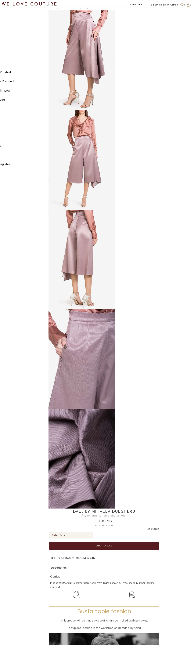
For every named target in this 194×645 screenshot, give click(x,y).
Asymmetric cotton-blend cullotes (102, 7)
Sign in (154, 5)
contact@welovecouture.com (169, 566)
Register (164, 5)
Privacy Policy (165, 606)
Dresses (14, 46)
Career (161, 614)
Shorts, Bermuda (24, 83)
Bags (8, 138)
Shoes (8, 129)
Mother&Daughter (17, 165)
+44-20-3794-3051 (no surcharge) (120, 566)
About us (162, 599)
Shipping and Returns (169, 603)
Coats (12, 37)
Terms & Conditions (167, 610)
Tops (11, 119)
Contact (175, 5)
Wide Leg (18, 101)
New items (11, 18)
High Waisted (21, 73)
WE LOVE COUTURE (30, 4)
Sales (8, 175)
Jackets (14, 55)
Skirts (12, 110)
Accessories (13, 147)
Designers (11, 156)
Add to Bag (150, 46)
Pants (12, 64)
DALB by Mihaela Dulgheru (150, 12)
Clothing (10, 28)
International (136, 4)
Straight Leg (21, 92)
